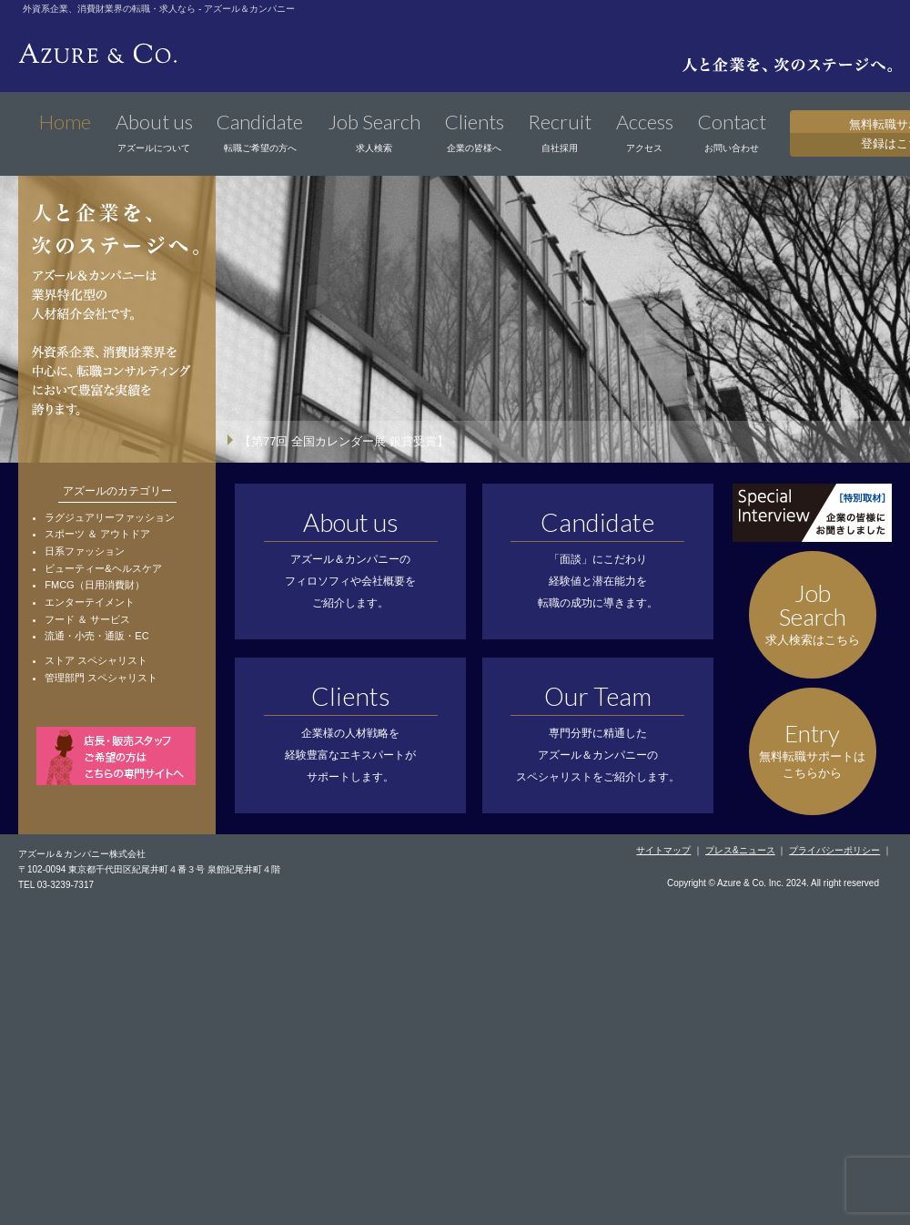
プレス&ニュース (740, 850)
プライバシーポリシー (834, 850)
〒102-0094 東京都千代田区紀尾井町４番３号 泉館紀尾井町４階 (149, 869)
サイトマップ (663, 850)
